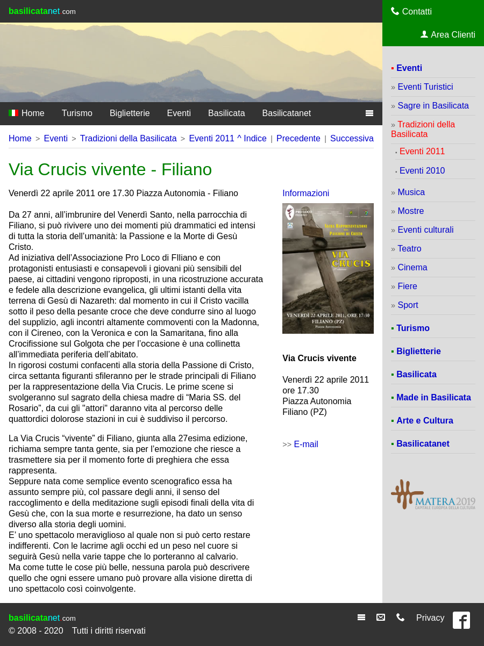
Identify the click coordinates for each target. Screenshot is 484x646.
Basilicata (226, 113)
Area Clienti (448, 34)
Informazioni (305, 193)
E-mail (306, 444)
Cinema (412, 267)
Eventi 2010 (422, 170)
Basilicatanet (286, 113)
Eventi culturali (425, 229)
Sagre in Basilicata (433, 105)
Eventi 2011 (211, 138)
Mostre (410, 211)
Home (27, 113)
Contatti (411, 11)
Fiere (407, 286)
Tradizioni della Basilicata (128, 138)
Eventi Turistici (425, 86)
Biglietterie (130, 113)
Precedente (298, 138)
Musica (411, 192)
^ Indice (252, 138)
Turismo (77, 113)
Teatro (409, 248)
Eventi (179, 113)
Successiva (352, 138)
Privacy (430, 617)
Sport (407, 305)
